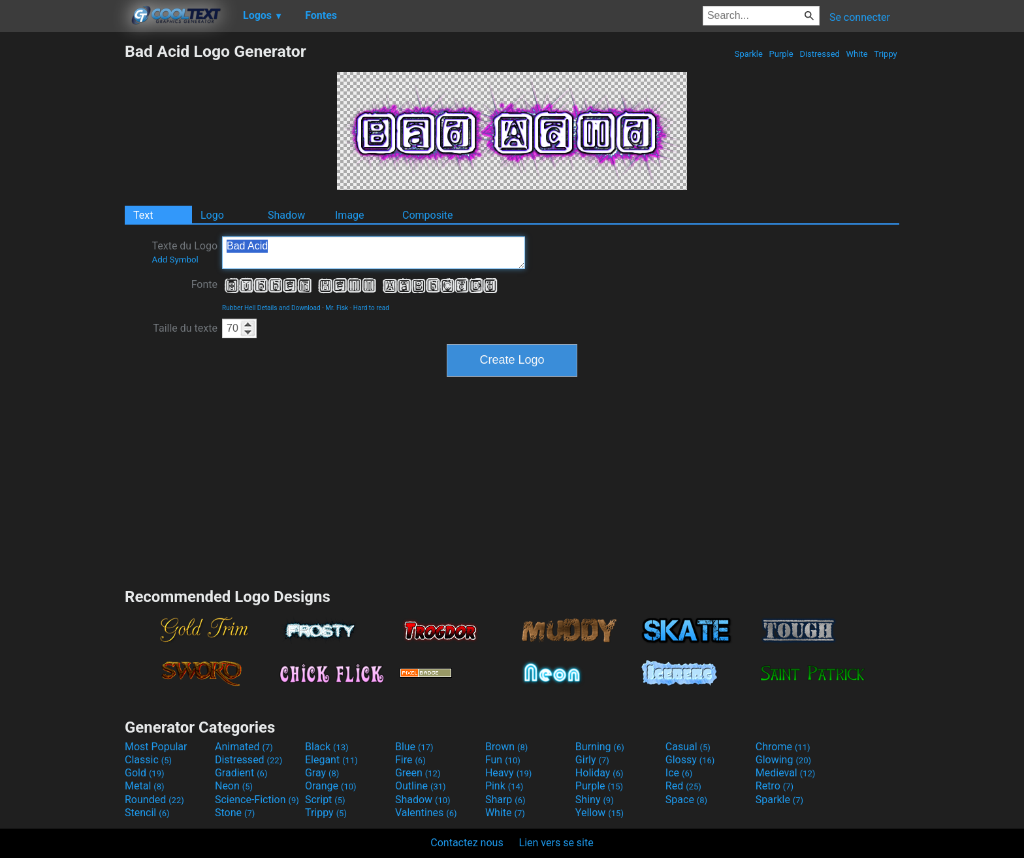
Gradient (241, 773)
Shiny (594, 799)
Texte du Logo (184, 252)
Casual (688, 746)
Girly (592, 760)
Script (325, 799)
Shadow (286, 215)
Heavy (508, 773)
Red (683, 786)
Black (327, 746)
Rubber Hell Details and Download (271, 307)
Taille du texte (185, 328)
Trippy (885, 54)
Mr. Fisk (336, 307)
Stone (235, 812)
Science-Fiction (257, 799)
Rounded (154, 799)
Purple (781, 54)
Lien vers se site (556, 842)
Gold (145, 773)
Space (686, 799)
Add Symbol (175, 259)
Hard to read (371, 307)
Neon (234, 786)
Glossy (690, 760)
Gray (322, 773)
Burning (599, 746)
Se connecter (859, 17)
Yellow (599, 812)
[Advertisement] (62, 238)
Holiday (599, 773)
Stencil (147, 812)
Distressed (819, 54)
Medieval (786, 773)
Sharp (505, 799)
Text (143, 215)
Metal (145, 786)
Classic (148, 760)
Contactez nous (466, 842)
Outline (420, 786)
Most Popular (156, 746)
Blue (414, 746)
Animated (244, 746)
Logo (212, 215)
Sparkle (749, 54)
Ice (678, 773)
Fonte (204, 284)
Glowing (783, 760)
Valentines (426, 812)
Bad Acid (373, 252)
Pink (504, 786)
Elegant (331, 760)
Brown (506, 746)
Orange (331, 786)
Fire (410, 760)
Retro (774, 786)
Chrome (783, 746)
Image (349, 215)
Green (418, 773)
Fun (502, 760)
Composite (427, 215)
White (856, 54)
